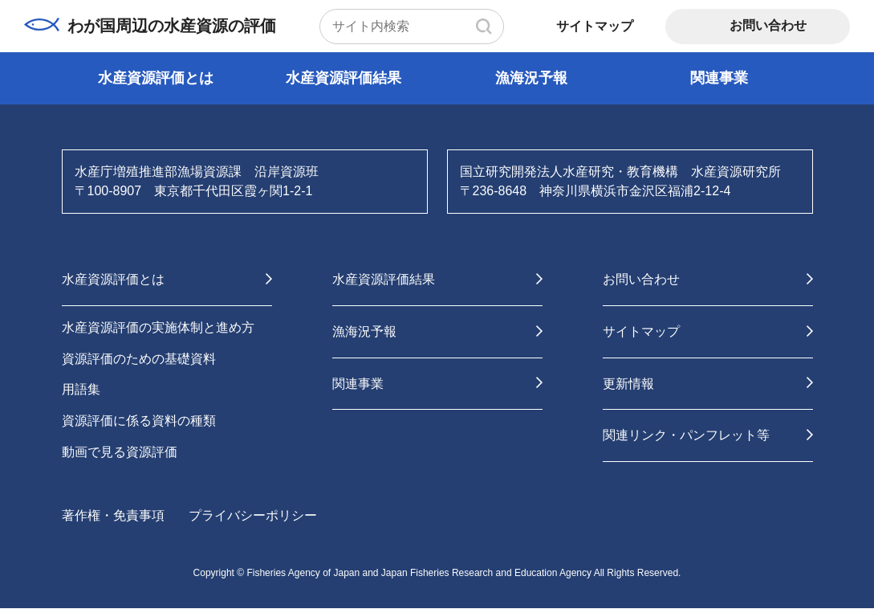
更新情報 (628, 383)
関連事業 (719, 78)
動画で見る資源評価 (119, 453)
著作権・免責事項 (113, 516)
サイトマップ (594, 26)
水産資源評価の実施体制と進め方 (158, 327)
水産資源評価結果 (343, 78)
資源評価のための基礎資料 (139, 359)
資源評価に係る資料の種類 (139, 421)
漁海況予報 (531, 78)
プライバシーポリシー (253, 516)
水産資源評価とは (155, 78)
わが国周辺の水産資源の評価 (150, 26)
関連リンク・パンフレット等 (686, 436)
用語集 (81, 390)
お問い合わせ (768, 25)
